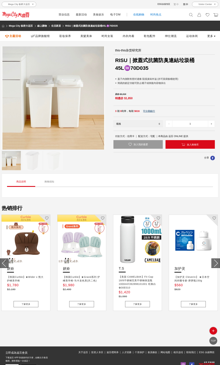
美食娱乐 (98, 14)
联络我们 (191, 336)
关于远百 (83, 336)
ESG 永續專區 (206, 336)
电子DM (115, 14)
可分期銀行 (149, 111)
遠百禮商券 (113, 336)
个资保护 (139, 336)
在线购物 (138, 14)
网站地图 (165, 336)
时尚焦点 (155, 14)
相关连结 (178, 336)
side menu (213, 334)
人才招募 (126, 336)
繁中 (176, 4)
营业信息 (64, 14)
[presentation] (4, 263)
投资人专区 (97, 336)
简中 (186, 4)
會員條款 (152, 336)
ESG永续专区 (164, 4)
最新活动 (81, 14)
